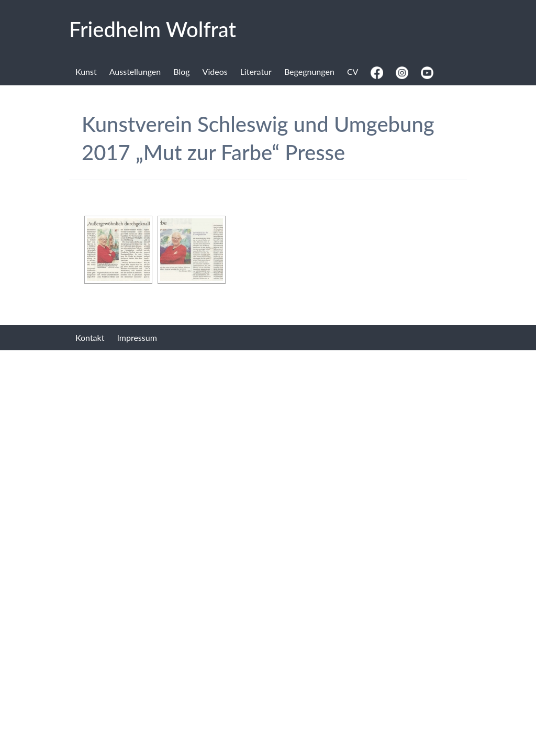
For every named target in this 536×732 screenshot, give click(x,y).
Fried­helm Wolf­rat (152, 29)
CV (353, 71)
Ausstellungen (135, 71)
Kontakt (89, 337)
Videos (215, 71)
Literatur (256, 71)
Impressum (137, 337)
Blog (181, 71)
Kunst (86, 71)
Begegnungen (309, 71)
